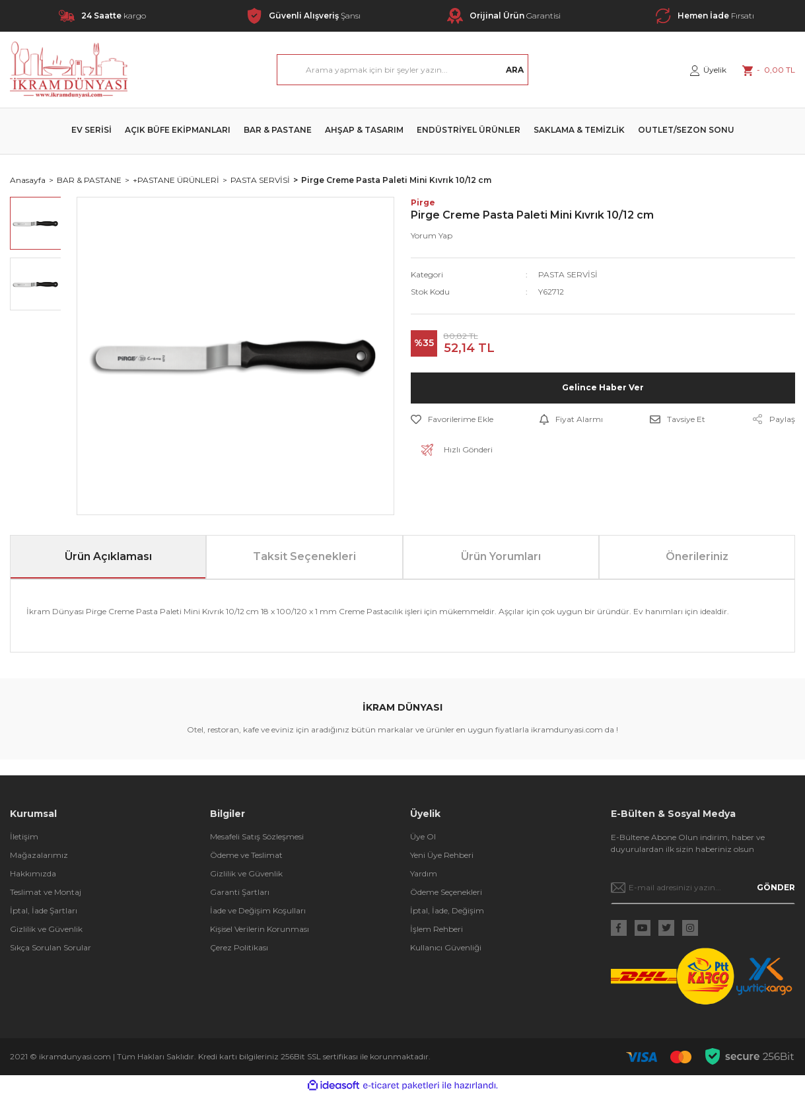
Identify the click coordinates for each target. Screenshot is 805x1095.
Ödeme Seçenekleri (446, 892)
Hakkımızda (33, 873)
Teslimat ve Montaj (45, 892)
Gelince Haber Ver (603, 387)
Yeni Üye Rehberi (441, 855)
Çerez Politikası (239, 947)
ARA (515, 70)
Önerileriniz (697, 556)
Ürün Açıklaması (108, 556)
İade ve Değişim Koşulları (258, 910)
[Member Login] (708, 70)
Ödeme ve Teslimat (246, 855)
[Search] (402, 69)
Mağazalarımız (39, 855)
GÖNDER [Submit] (776, 887)
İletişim (24, 836)
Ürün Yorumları (501, 556)
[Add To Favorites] (452, 419)
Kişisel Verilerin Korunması (259, 929)
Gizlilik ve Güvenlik (46, 929)
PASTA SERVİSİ (568, 274)
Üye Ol (423, 836)
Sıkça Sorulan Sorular (50, 947)
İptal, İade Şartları (43, 910)
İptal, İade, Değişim (447, 910)
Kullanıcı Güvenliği (445, 947)
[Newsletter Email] (703, 887)
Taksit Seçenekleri (304, 556)
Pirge (423, 202)
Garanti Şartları (239, 892)
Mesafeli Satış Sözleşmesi (257, 836)
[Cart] (768, 70)
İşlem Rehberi (436, 929)
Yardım (423, 873)
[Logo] (68, 70)
